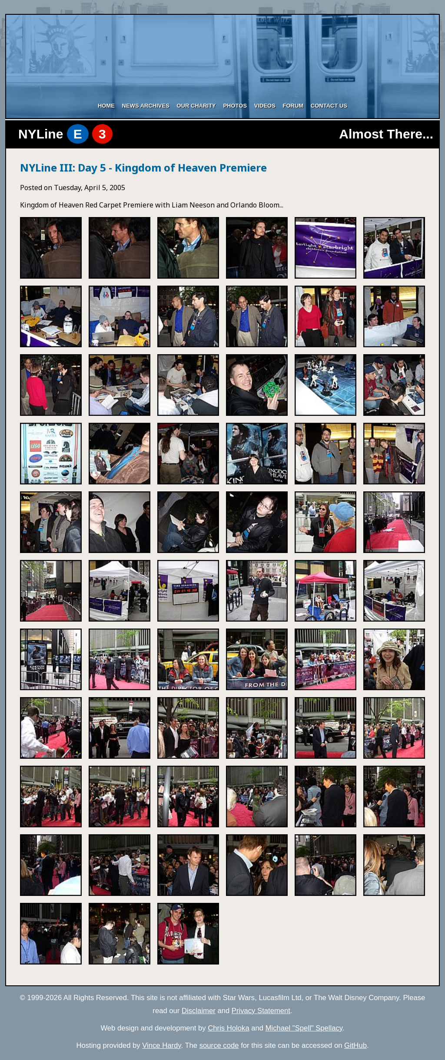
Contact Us (329, 105)
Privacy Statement (261, 1011)
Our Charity (196, 105)
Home (106, 105)
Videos (265, 105)
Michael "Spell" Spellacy (304, 1028)
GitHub (355, 1045)
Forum (292, 105)
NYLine (65, 134)
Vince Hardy (161, 1045)
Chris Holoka (228, 1028)
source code (219, 1045)
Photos (235, 105)
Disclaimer (199, 1011)
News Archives (145, 105)
